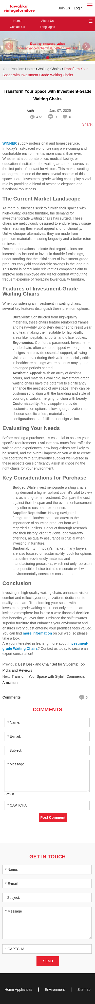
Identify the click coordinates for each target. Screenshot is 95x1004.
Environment (55, 989)
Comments (47, 709)
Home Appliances (18, 989)
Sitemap (84, 989)
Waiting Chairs (49, 69)
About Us (47, 21)
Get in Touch (47, 856)
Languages (47, 27)
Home (17, 21)
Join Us (64, 8)
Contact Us (17, 27)
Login (78, 8)
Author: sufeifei (30, 111)
